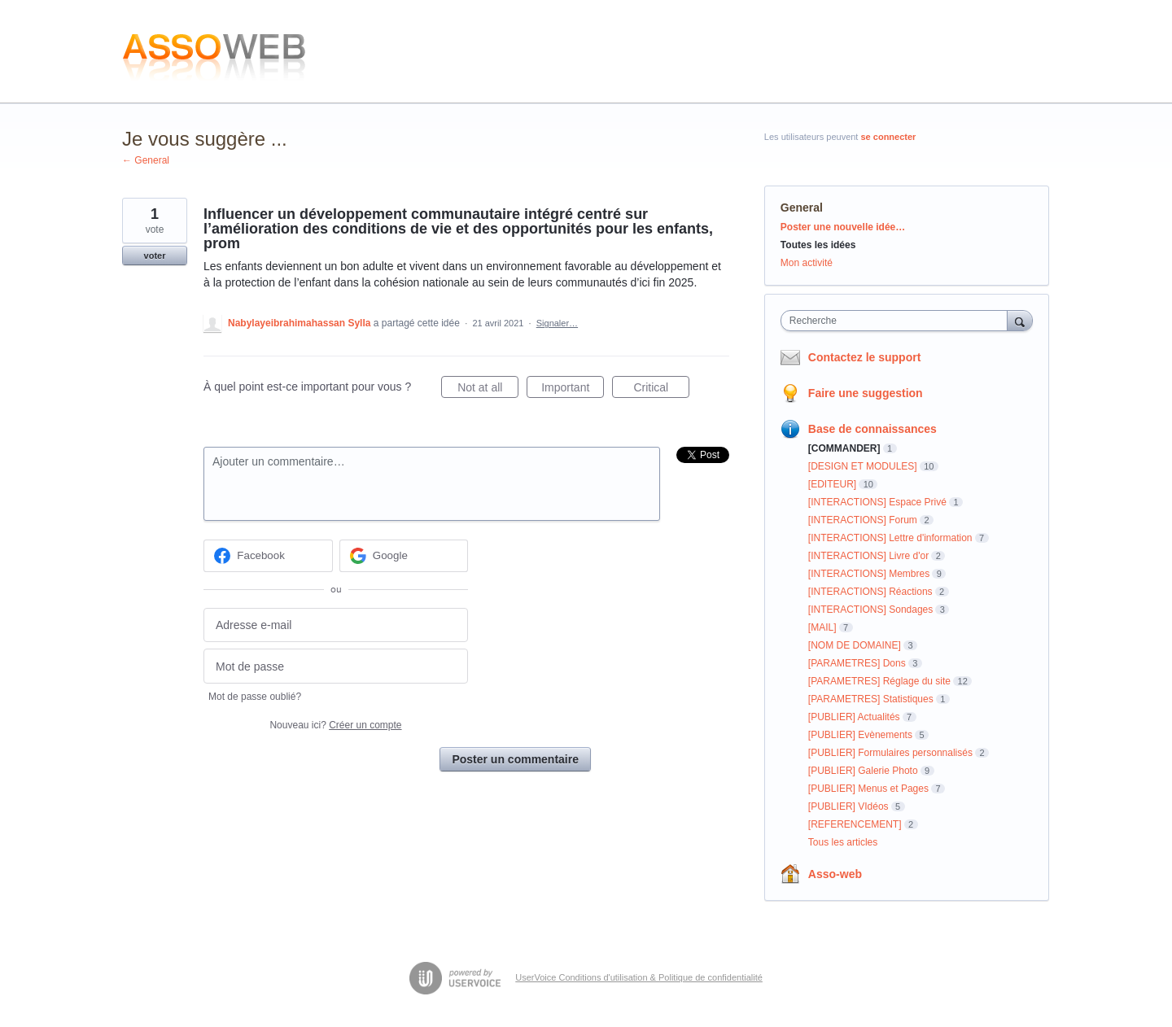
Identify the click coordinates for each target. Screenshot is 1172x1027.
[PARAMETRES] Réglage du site (879, 681)
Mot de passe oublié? (254, 696)
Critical (661, 390)
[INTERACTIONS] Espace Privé (877, 502)
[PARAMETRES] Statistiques (871, 699)
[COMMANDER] (844, 448)
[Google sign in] (404, 556)
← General (145, 160)
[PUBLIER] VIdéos (848, 806)
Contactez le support (864, 357)
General (802, 207)
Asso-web (835, 874)
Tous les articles (842, 842)
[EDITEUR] (832, 484)
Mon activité (807, 263)
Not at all (487, 390)
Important (572, 390)
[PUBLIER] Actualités (854, 717)
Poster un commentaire (515, 759)
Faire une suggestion (865, 393)
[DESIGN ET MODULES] (862, 466)
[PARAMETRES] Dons (857, 663)
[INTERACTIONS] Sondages (870, 609)
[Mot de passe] (335, 666)
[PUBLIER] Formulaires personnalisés (890, 752)
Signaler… (557, 323)
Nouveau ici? (335, 725)
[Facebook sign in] (268, 556)
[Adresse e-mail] (335, 625)
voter (155, 255)
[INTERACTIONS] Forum (862, 520)
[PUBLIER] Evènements (860, 735)
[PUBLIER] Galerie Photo (863, 770)
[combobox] (898, 320)
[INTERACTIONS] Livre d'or (868, 556)
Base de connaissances (872, 428)
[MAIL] (822, 627)
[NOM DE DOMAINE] (854, 645)
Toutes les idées (818, 245)
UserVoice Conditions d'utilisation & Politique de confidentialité (639, 977)
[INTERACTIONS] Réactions (870, 591)
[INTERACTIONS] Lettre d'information (890, 538)
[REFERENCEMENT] (855, 824)
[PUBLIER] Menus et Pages (868, 788)
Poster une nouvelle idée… (843, 227)
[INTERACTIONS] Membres (868, 573)
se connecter (888, 137)
